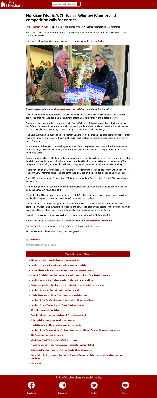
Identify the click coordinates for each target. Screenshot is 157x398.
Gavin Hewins (35, 239)
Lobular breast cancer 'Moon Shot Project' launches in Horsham (59, 295)
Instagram (62, 393)
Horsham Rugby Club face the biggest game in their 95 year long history (62, 300)
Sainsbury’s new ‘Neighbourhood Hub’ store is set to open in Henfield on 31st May (67, 285)
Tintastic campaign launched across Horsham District (55, 260)
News (44, 27)
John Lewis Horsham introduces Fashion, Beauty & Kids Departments (61, 350)
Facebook (31, 393)
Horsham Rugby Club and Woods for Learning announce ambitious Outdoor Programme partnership (75, 330)
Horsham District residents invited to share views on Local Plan (59, 265)
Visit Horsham (33, 27)
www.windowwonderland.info (70, 109)
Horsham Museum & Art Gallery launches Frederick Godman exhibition (62, 280)
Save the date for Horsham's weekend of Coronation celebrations (60, 315)
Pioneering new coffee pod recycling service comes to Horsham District (62, 345)
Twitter (94, 393)
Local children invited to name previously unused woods (56, 325)
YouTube (126, 393)
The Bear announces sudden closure (47, 335)
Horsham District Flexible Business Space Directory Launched (58, 305)
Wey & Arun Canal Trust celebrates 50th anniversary (54, 340)
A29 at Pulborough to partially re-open (48, 310)
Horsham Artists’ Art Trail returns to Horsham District (55, 290)
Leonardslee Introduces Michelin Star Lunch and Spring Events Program (62, 270)
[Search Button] (78, 4)
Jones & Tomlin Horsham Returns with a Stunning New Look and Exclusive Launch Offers (70, 275)
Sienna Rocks (97, 41)
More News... (36, 363)
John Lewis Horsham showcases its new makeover (53, 320)
